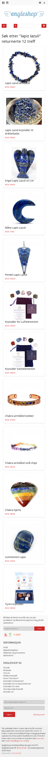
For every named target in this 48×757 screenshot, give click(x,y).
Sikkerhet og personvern (14, 653)
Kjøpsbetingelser (10, 650)
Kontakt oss (8, 692)
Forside (6, 668)
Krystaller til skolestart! (13, 681)
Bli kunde (7, 670)
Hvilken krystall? (10, 676)
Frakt (5, 647)
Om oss (6, 673)
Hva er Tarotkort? (11, 678)
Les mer (40, 738)
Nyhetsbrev (8, 655)
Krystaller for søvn (11, 686)
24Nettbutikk (16, 753)
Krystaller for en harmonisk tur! (17, 684)
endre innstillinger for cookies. (18, 741)
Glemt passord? (39, 715)
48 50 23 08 (21, 748)
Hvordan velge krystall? (13, 689)
